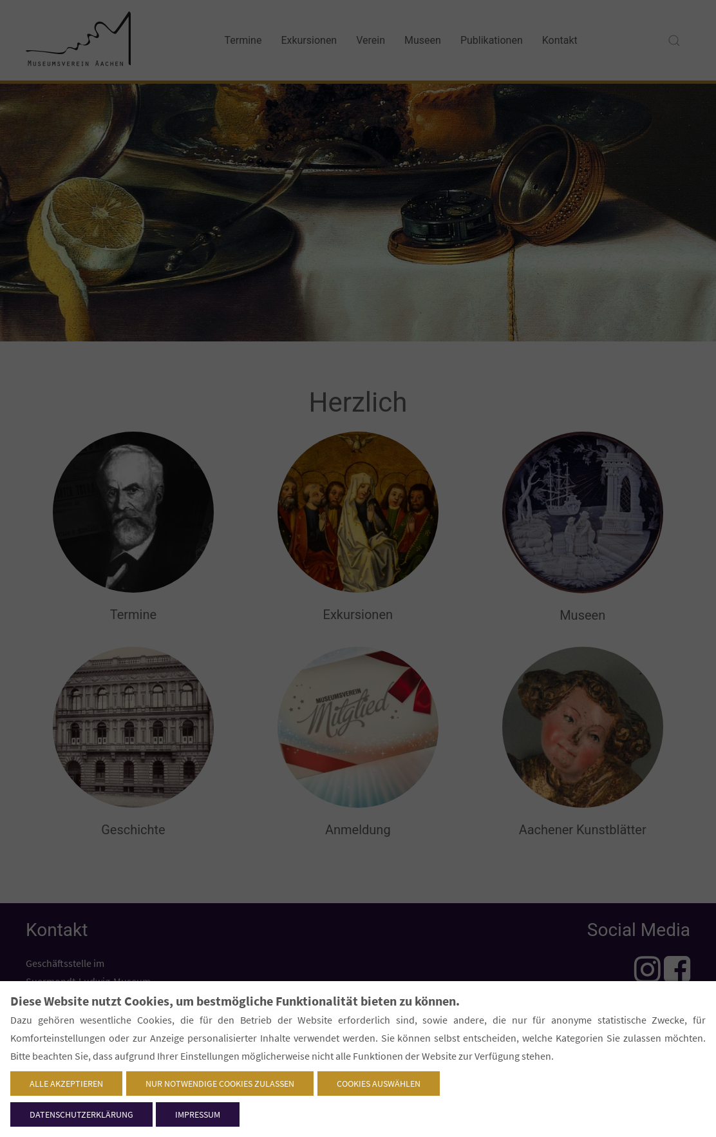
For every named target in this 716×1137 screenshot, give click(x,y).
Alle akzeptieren (66, 1083)
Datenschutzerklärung (81, 1114)
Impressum (197, 1114)
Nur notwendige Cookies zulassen (220, 1083)
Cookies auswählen (378, 1083)
